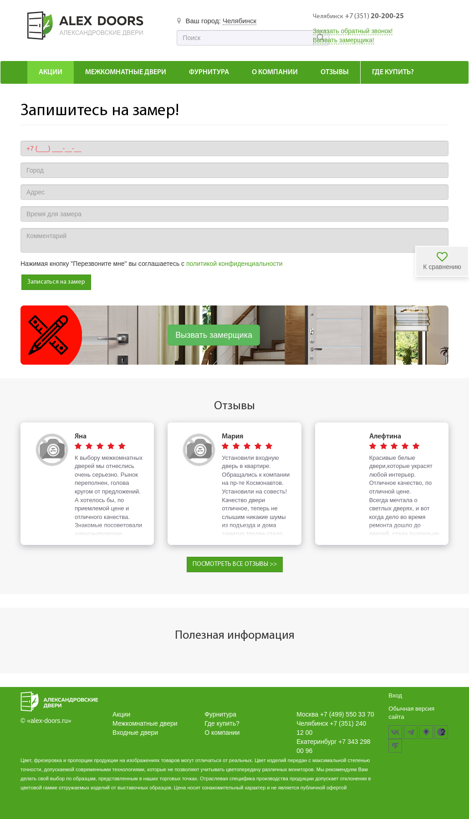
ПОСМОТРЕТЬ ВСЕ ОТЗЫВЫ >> (235, 564)
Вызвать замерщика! (343, 40)
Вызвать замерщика (213, 335)
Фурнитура (209, 72)
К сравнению (442, 266)
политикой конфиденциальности (234, 263)
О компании (275, 72)
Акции (50, 72)
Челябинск (239, 21)
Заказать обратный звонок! (353, 31)
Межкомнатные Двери (125, 72)
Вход (395, 695)
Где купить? (393, 72)
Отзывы (335, 72)
